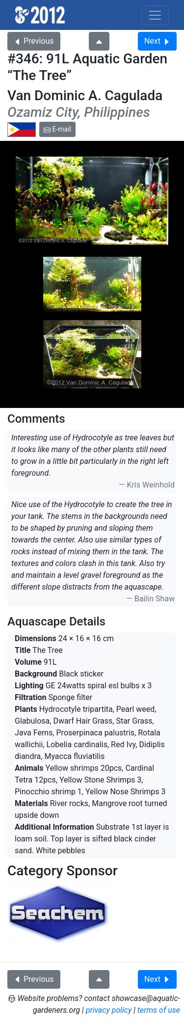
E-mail (57, 129)
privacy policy (109, 1010)
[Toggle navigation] (155, 15)
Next (157, 41)
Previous (34, 41)
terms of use (158, 1010)
